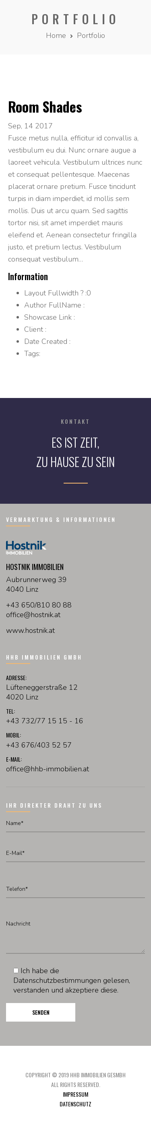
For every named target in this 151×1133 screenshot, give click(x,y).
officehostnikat (33, 615)
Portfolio (91, 35)
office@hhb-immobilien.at (47, 769)
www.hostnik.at (30, 630)
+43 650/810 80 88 (39, 605)
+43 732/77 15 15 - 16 (44, 721)
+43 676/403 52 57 (39, 745)
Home (56, 35)
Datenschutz (75, 1103)
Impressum (75, 1094)
